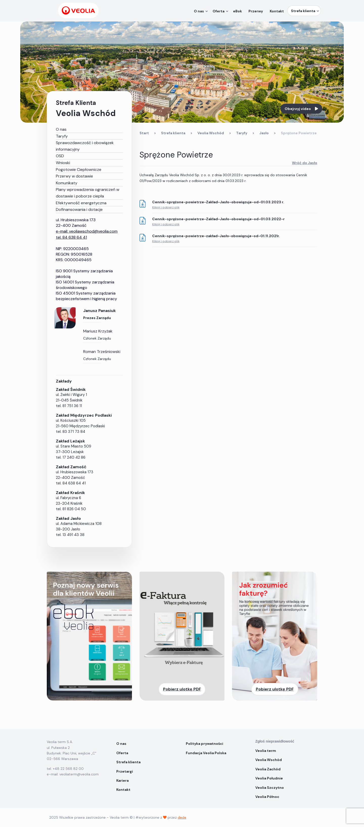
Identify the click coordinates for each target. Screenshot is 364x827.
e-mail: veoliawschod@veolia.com (87, 231)
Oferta (122, 753)
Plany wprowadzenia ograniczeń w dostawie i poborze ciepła (87, 193)
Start (144, 133)
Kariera (122, 780)
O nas (61, 129)
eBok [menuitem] (239, 11)
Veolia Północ (267, 796)
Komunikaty (66, 183)
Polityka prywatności (204, 743)
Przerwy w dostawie (74, 176)
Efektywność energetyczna (81, 203)
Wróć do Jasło (304, 163)
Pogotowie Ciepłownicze (78, 169)
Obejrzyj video (301, 108)
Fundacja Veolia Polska (206, 753)
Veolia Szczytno (269, 787)
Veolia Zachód (268, 769)
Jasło (264, 133)
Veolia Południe (269, 778)
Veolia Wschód (210, 133)
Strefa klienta (173, 133)
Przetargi (124, 771)
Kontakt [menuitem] (277, 11)
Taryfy (62, 136)
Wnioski (63, 162)
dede (182, 817)
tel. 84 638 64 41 (71, 237)
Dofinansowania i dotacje (79, 209)
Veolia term (266, 750)
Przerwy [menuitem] (257, 11)
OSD (60, 156)
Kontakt (123, 789)
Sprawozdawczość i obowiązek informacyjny (85, 146)
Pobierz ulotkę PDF (182, 689)
